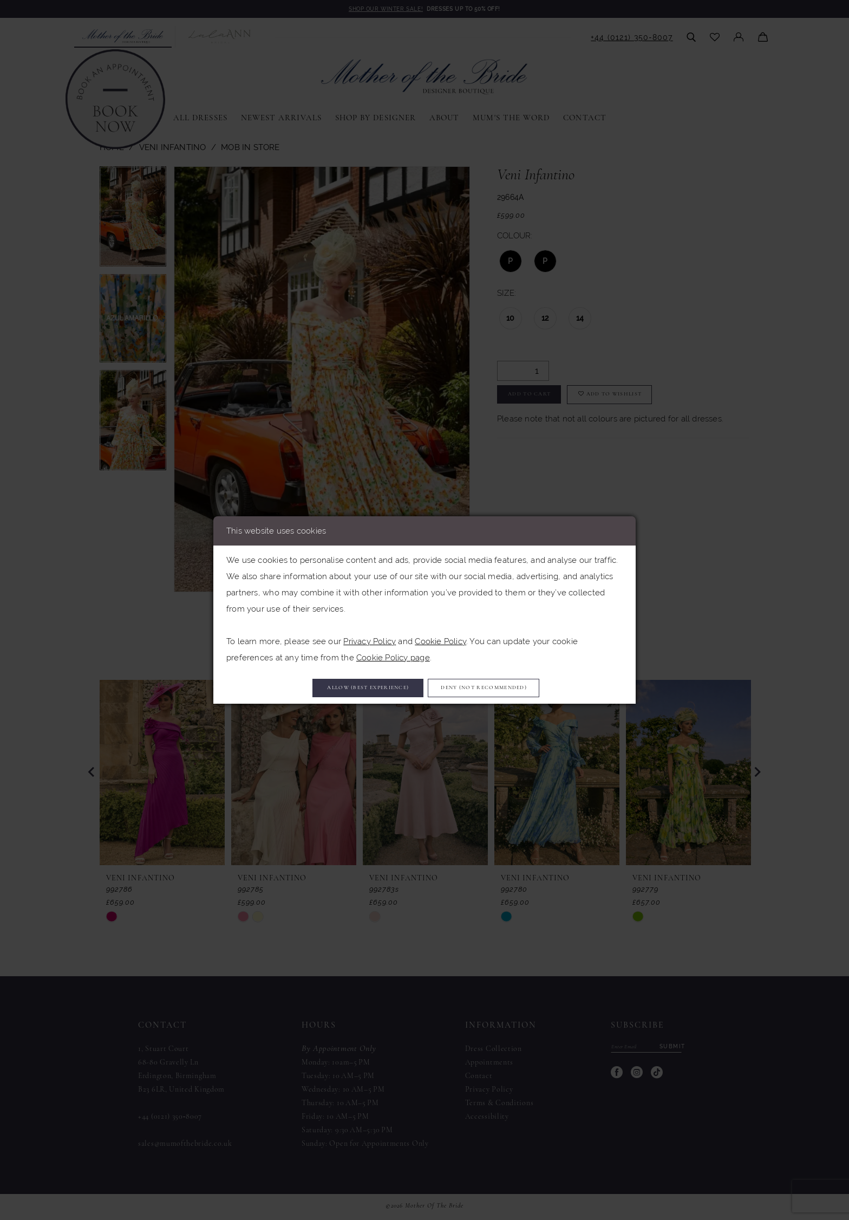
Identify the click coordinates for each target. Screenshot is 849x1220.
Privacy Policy (369, 638)
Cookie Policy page (393, 654)
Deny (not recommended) (508, 688)
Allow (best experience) (345, 688)
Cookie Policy (440, 638)
